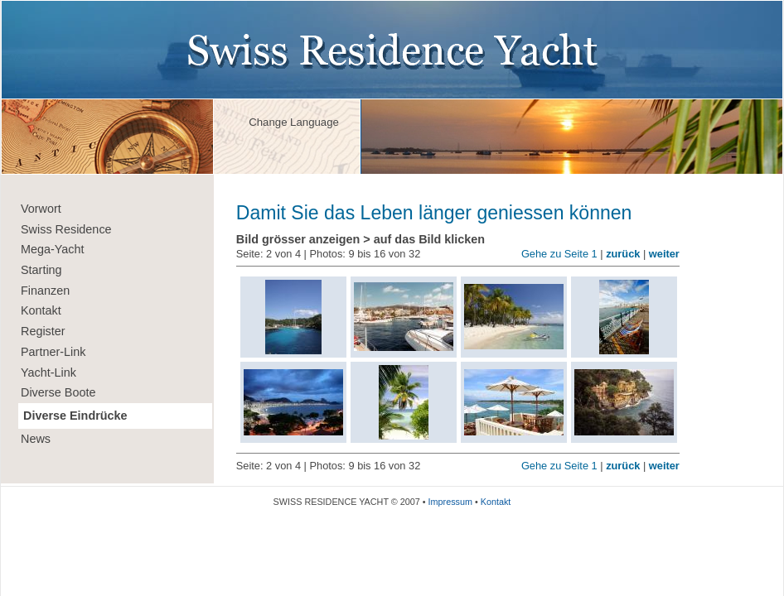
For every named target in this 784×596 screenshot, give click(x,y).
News (36, 438)
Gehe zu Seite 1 (559, 254)
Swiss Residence (66, 229)
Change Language (294, 122)
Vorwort (41, 208)
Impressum (450, 502)
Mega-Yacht (53, 249)
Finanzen (45, 290)
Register (43, 331)
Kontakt (41, 310)
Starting (41, 269)
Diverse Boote (58, 392)
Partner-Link (53, 351)
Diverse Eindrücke (75, 415)
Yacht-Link (48, 372)
